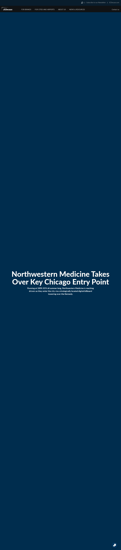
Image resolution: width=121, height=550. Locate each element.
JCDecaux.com (114, 2)
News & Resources (77, 9)
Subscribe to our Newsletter (96, 2)
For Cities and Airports (45, 9)
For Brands (26, 9)
